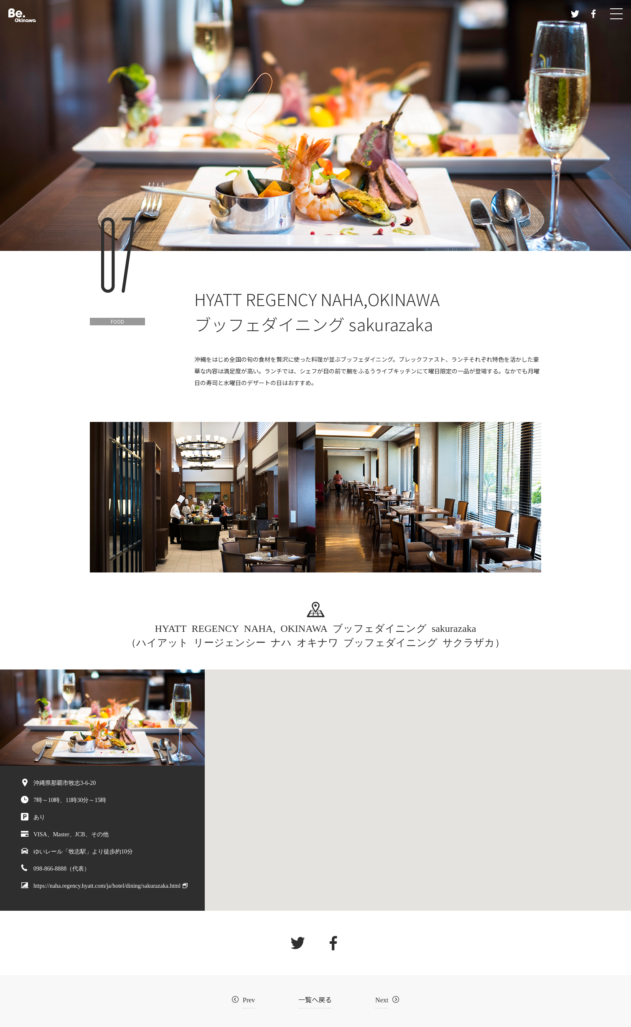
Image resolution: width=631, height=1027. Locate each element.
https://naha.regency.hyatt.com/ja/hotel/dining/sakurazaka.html (107, 885)
